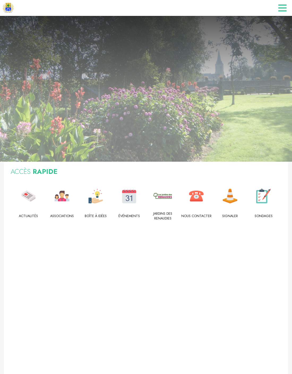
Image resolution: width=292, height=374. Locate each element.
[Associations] (62, 216)
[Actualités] (28, 216)
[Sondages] (263, 216)
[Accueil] (8, 8)
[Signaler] (230, 216)
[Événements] (129, 216)
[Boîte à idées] (95, 216)
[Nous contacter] (196, 216)
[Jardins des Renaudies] (162, 216)
